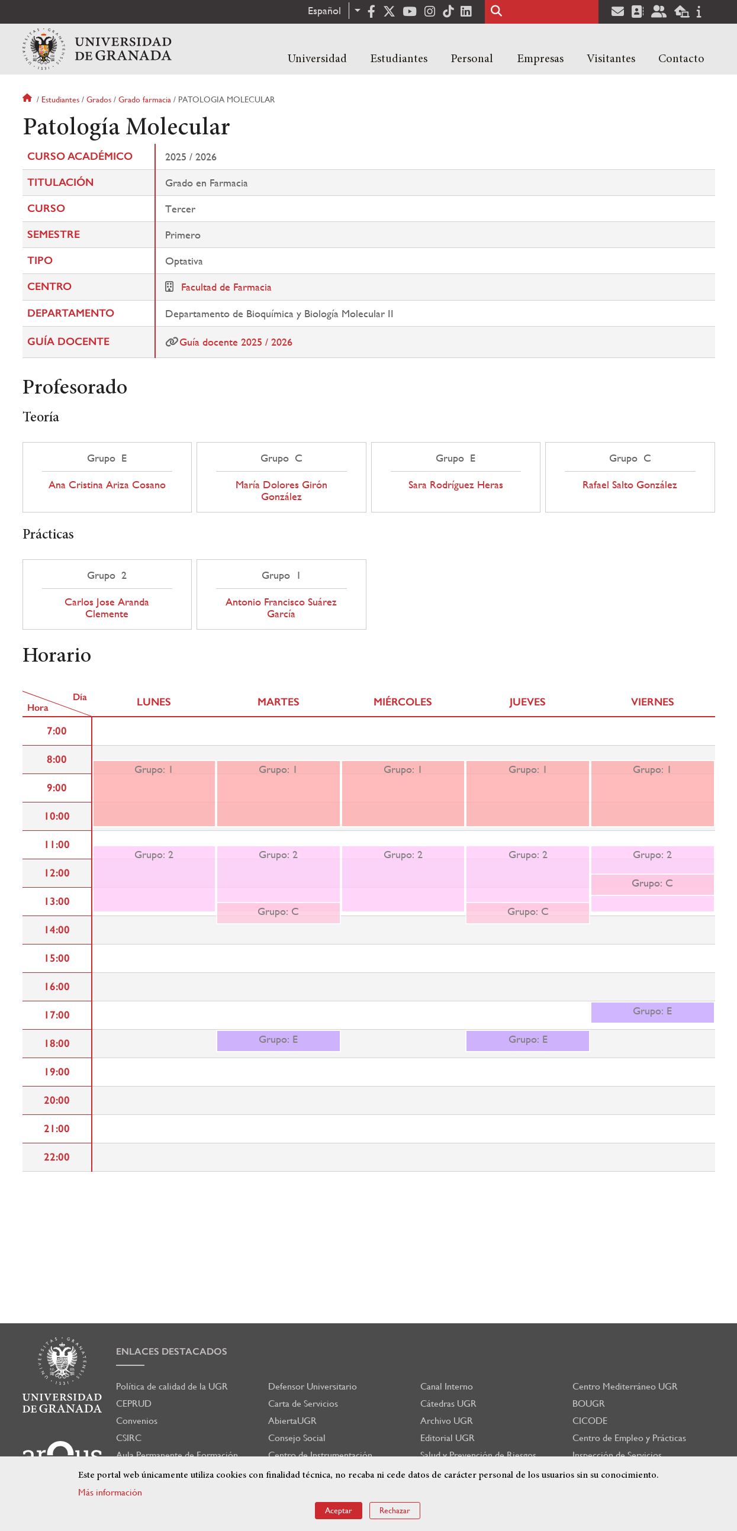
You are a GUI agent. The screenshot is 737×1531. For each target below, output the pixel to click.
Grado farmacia (144, 99)
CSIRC (128, 1437)
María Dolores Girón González (281, 490)
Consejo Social (297, 1437)
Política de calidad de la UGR (172, 1386)
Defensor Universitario (312, 1386)
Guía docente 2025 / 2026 (235, 342)
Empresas (540, 59)
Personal (471, 59)
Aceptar (338, 1510)
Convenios (136, 1420)
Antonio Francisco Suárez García (281, 608)
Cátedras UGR (448, 1403)
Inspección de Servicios (617, 1455)
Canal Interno (446, 1386)
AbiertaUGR (292, 1420)
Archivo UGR (446, 1420)
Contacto (681, 59)
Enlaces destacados (171, 1351)
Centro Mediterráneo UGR (625, 1386)
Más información (110, 1492)
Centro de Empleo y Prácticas (629, 1437)
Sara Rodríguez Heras (455, 485)
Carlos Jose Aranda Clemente (107, 608)
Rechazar (394, 1510)
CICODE (589, 1420)
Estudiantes (398, 59)
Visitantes (611, 59)
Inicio (28, 99)
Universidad (317, 59)
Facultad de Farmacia (226, 287)
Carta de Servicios (303, 1403)
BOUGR (588, 1403)
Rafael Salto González (629, 485)
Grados (98, 99)
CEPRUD (134, 1403)
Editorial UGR (447, 1437)
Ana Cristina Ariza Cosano (107, 485)
